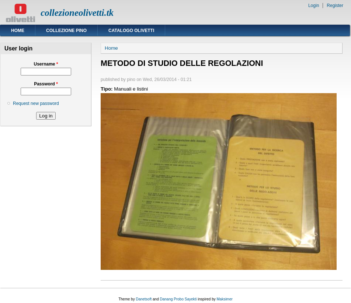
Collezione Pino (66, 30)
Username (46, 64)
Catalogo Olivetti (131, 30)
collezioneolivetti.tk (77, 13)
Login (313, 5)
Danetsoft (144, 299)
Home (17, 30)
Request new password (36, 103)
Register (335, 5)
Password (46, 84)
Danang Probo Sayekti (178, 299)
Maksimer (224, 299)
